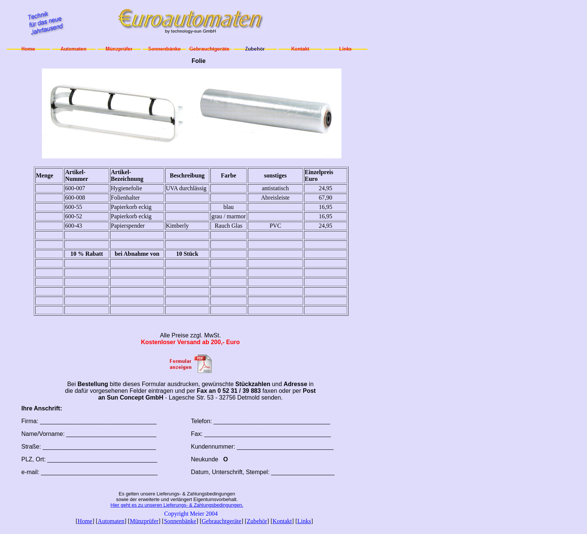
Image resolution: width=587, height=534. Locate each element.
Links (304, 521)
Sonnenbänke (180, 521)
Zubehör (257, 521)
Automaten (111, 521)
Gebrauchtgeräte (221, 521)
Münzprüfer (144, 521)
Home (84, 521)
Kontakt (282, 521)
